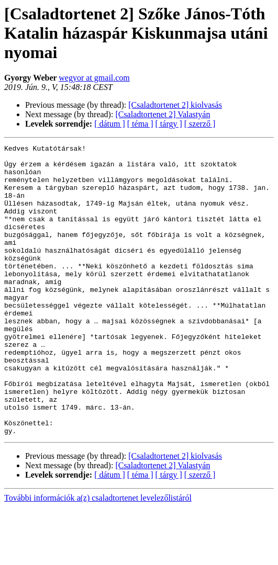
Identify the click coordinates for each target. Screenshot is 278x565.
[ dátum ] (109, 123)
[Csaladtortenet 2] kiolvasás (175, 104)
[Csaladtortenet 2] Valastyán (162, 114)
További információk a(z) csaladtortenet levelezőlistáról (98, 555)
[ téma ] (140, 123)
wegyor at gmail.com (94, 77)
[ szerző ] (200, 123)
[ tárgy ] (168, 123)
